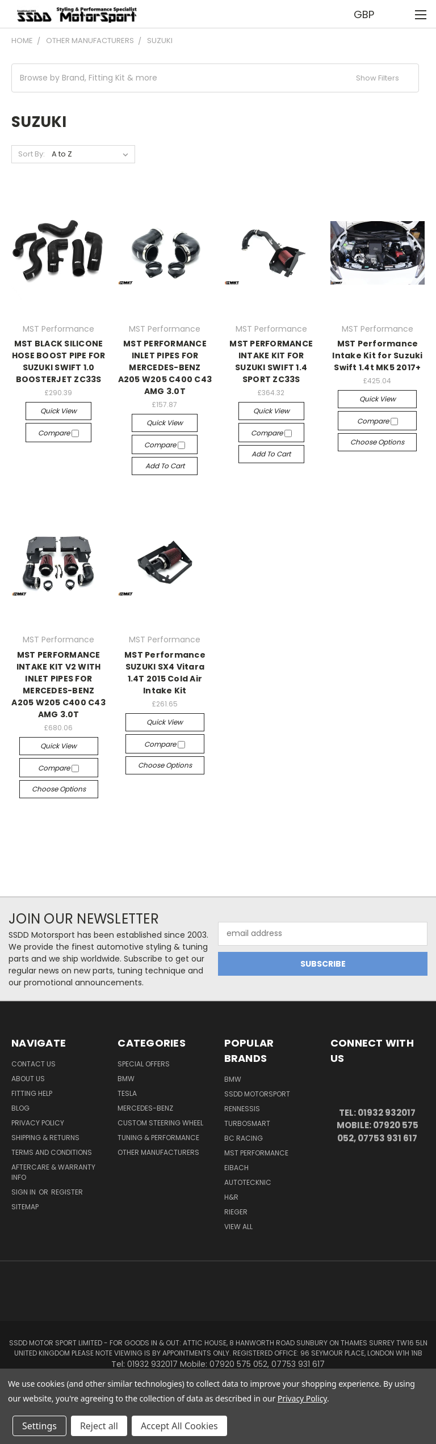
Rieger (236, 1212)
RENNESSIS (242, 1108)
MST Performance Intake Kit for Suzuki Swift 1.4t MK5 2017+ (377, 355)
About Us (28, 1078)
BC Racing (243, 1138)
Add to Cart (165, 466)
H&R (231, 1197)
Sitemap (25, 1207)
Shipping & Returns (45, 1137)
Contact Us (33, 1064)
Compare (58, 433)
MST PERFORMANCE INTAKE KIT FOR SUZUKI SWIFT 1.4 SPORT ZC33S (271, 361)
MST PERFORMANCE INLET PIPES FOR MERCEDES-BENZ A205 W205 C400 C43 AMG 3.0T (165, 367)
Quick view (58, 411)
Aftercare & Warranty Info (53, 1172)
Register (67, 1192)
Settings (39, 1426)
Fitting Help (31, 1093)
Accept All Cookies (179, 1426)
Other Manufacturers (158, 1152)
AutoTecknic (247, 1182)
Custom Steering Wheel (160, 1123)
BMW (126, 1078)
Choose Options (377, 442)
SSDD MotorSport (257, 1094)
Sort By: (31, 154)
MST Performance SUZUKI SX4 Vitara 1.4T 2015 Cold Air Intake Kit (165, 672)
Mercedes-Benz (145, 1108)
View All (238, 1226)
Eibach (236, 1167)
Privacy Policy (37, 1123)
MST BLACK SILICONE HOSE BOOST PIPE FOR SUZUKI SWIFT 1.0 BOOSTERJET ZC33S (59, 361)
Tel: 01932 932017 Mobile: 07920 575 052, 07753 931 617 (377, 1125)
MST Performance (256, 1153)
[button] (215, 77)
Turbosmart (247, 1123)
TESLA (127, 1093)
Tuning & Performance (158, 1137)
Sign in (24, 1192)
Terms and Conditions (51, 1152)
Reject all (99, 1426)
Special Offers (144, 1064)
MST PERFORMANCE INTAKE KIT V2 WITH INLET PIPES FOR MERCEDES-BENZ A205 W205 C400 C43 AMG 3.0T (58, 684)
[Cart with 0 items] (399, 14)
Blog (20, 1108)
